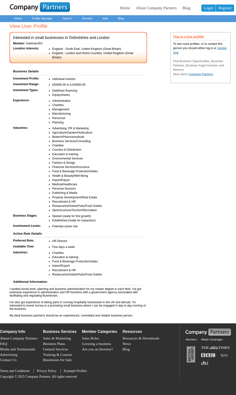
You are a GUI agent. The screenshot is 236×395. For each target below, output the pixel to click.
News (127, 344)
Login (208, 8)
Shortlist (87, 18)
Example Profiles (75, 371)
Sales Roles (90, 338)
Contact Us (8, 360)
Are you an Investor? (97, 349)
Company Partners (201, 74)
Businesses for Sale (57, 360)
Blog (186, 8)
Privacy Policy (46, 371)
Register (225, 8)
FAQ (3, 344)
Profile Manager (42, 18)
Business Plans (54, 344)
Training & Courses (57, 355)
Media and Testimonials (17, 349)
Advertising (8, 355)
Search (67, 18)
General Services (55, 349)
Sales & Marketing (57, 338)
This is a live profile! (188, 36)
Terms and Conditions (15, 371)
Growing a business (96, 344)
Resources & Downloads (141, 338)
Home (125, 8)
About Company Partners (156, 8)
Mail (105, 18)
